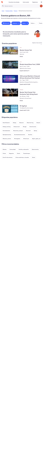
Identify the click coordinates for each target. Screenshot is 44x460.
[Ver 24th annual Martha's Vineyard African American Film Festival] (10, 79)
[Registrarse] (35, 2)
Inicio (3, 10)
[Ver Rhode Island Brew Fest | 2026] (10, 65)
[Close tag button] (19, 23)
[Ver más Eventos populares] (37, 43)
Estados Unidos (9, 10)
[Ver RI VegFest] (10, 109)
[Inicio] (2, 2)
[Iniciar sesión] (26, 2)
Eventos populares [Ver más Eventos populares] (9, 43)
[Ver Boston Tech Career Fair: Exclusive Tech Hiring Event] (10, 92)
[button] (6, 23)
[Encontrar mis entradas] (14, 2)
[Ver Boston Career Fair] (10, 50)
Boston (15, 10)
